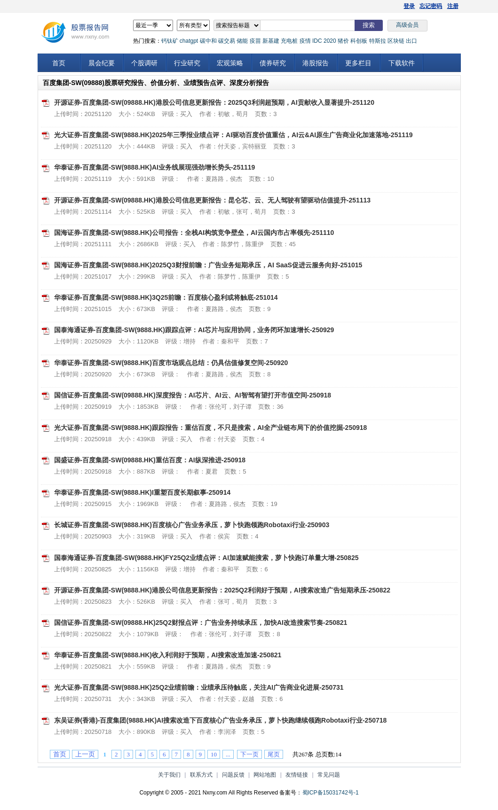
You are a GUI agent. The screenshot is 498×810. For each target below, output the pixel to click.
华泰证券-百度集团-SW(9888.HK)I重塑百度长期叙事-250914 (142, 492)
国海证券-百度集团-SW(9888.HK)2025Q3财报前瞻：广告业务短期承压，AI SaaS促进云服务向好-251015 (208, 265)
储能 (242, 41)
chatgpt (189, 41)
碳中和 (208, 41)
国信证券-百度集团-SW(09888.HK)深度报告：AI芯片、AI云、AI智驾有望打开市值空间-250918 (193, 395)
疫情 (305, 41)
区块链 (395, 41)
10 (214, 754)
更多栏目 (358, 63)
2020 (330, 41)
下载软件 (401, 63)
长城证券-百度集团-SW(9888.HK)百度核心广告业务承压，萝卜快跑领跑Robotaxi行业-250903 (192, 525)
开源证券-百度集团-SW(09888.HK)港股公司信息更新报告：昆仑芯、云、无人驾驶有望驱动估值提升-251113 (212, 200)
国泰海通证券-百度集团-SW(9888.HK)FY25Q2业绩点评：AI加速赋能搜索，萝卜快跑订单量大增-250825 (206, 557)
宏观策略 (230, 63)
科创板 (358, 41)
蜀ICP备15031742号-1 (330, 792)
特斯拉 (377, 41)
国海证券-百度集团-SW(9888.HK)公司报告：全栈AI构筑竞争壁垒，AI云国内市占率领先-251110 (194, 232)
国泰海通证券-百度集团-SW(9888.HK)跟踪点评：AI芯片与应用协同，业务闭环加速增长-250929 (194, 330)
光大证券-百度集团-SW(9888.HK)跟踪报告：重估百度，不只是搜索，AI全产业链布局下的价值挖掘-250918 (210, 427)
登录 (409, 6)
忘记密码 (430, 6)
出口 (411, 41)
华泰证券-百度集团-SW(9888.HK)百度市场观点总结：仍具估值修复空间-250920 (171, 362)
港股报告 (315, 63)
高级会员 (407, 25)
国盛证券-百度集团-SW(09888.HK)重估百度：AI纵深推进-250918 (150, 460)
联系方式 (201, 774)
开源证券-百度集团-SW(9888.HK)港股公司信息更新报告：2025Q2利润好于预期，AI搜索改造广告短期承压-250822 (222, 590)
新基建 (270, 41)
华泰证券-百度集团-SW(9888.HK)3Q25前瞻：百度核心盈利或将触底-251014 (166, 297)
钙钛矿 (169, 41)
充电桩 (289, 41)
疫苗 (255, 41)
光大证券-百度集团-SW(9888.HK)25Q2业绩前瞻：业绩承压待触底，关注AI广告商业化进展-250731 (199, 687)
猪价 (343, 41)
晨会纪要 (101, 63)
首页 (58, 63)
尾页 (274, 754)
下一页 (249, 754)
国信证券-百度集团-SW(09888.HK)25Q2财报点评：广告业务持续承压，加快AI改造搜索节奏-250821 (201, 622)
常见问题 (328, 774)
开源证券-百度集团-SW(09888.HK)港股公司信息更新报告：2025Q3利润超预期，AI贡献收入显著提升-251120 (214, 102)
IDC (317, 41)
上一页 (85, 754)
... (228, 754)
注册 (452, 6)
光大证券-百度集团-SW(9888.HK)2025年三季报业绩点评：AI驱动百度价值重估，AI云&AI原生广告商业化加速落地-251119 (233, 135)
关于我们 (169, 774)
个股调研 (144, 63)
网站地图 (264, 774)
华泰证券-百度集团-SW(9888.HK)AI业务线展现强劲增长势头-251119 (154, 167)
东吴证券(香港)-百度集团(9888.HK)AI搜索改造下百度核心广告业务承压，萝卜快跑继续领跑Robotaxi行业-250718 (220, 720)
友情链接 (296, 774)
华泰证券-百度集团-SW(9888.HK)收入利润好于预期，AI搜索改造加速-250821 (168, 655)
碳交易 (226, 41)
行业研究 (187, 63)
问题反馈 (233, 774)
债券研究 (273, 63)
